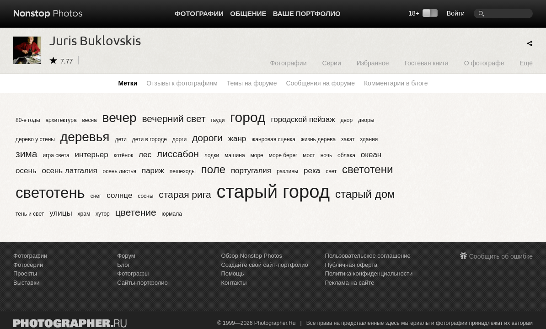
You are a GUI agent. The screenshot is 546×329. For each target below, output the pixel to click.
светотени (367, 169)
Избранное (373, 62)
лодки (211, 155)
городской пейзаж (303, 119)
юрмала (172, 214)
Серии (331, 62)
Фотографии (199, 13)
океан (371, 154)
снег (96, 196)
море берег (283, 155)
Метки (128, 83)
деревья (85, 137)
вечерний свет (173, 118)
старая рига (185, 194)
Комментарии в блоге (396, 83)
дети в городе (149, 139)
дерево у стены (35, 139)
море (257, 155)
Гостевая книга (426, 62)
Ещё (526, 62)
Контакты (233, 282)
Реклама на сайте (350, 282)
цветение (135, 212)
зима (26, 154)
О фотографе (484, 62)
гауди (218, 120)
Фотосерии (28, 264)
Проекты (25, 273)
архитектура (60, 120)
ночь (326, 155)
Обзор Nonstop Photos (251, 255)
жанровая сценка (273, 139)
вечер (119, 118)
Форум (126, 255)
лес (145, 154)
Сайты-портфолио (142, 282)
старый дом (365, 194)
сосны (145, 196)
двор (347, 120)
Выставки (26, 282)
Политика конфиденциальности (369, 273)
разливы (287, 171)
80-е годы (28, 120)
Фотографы (133, 273)
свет (331, 171)
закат (348, 139)
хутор (103, 214)
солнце (119, 195)
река (312, 170)
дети (120, 139)
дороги (207, 138)
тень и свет (30, 214)
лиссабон (178, 154)
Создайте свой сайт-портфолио (264, 264)
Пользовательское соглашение (368, 255)
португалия (251, 170)
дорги (179, 139)
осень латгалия (69, 170)
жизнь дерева (318, 139)
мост (309, 155)
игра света (56, 155)
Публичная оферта (351, 264)
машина (235, 155)
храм (84, 214)
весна (89, 120)
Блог (123, 264)
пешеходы (183, 171)
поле (213, 169)
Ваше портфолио (307, 13)
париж (153, 170)
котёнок (124, 155)
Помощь (232, 273)
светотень (50, 192)
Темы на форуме (252, 83)
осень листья (120, 171)
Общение (248, 13)
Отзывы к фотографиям (181, 83)
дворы (366, 120)
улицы (60, 213)
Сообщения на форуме (320, 83)
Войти (456, 13)
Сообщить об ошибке (501, 256)
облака (346, 155)
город (247, 117)
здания (369, 139)
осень (26, 170)
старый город (273, 191)
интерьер (91, 154)
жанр (237, 138)
